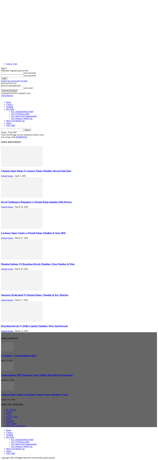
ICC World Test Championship (24, 116)
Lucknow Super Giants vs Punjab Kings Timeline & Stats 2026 (33, 233)
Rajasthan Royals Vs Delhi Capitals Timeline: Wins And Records (34, 326)
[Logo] (1, 98)
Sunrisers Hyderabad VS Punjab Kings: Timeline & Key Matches (34, 295)
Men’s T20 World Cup (15, 121)
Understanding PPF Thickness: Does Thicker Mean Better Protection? (37, 375)
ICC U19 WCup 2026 (20, 114)
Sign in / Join (11, 64)
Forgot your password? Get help (14, 81)
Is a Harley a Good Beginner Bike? (19, 355)
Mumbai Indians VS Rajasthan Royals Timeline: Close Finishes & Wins (38, 264)
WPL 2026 (10, 125)
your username (30, 73)
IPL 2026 (10, 109)
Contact (9, 104)
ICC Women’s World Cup (21, 118)
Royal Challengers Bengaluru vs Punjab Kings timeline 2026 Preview (36, 202)
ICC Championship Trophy (22, 111)
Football (9, 107)
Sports (8, 123)
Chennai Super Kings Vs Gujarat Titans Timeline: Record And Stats (36, 171)
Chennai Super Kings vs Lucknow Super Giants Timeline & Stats (34, 394)
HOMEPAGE (21, 137)
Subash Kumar (7, 176)
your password (30, 76)
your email (28, 88)
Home (8, 102)
